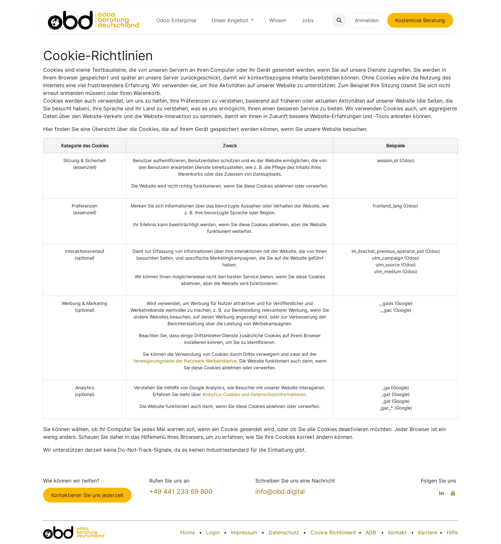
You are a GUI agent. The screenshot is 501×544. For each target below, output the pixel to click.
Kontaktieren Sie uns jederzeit (87, 495)
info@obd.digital (280, 491)
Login (213, 532)
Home (187, 532)
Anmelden (367, 20)
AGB (371, 532)
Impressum (244, 532)
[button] (339, 20)
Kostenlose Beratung (420, 20)
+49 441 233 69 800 (181, 491)
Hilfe (452, 532)
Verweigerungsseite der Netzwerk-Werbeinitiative (185, 361)
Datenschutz (284, 532)
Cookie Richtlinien (332, 532)
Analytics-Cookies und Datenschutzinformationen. (254, 394)
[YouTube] (453, 493)
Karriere (427, 532)
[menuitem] (176, 20)
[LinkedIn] (441, 493)
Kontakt (397, 532)
